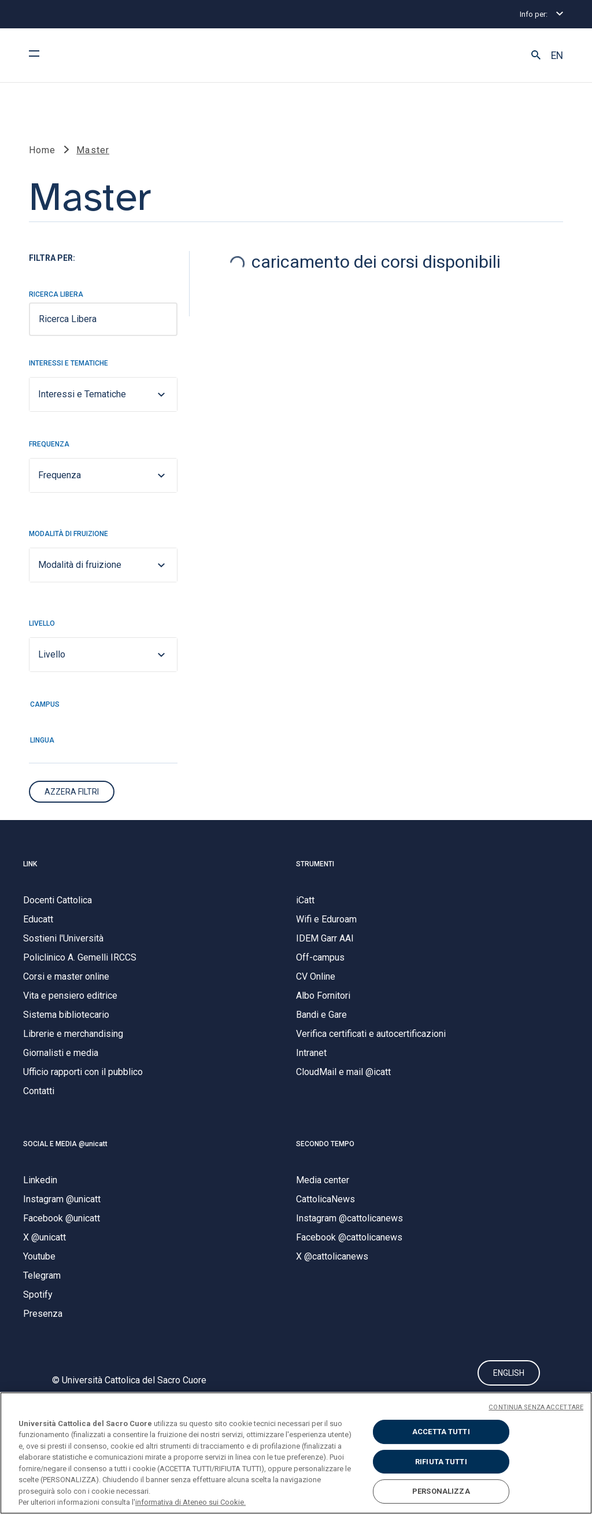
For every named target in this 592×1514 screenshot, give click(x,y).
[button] (536, 55)
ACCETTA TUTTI (441, 1431)
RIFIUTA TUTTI (441, 1461)
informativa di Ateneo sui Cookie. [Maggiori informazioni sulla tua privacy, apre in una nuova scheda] (190, 1502)
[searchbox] (103, 320)
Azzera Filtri (72, 792)
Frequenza (49, 445)
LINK (30, 865)
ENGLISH (508, 1373)
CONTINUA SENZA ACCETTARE (536, 1407)
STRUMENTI (315, 865)
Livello (42, 624)
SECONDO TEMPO (325, 1144)
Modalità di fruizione (68, 534)
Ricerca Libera (56, 295)
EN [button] (557, 55)
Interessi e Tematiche (68, 364)
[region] (296, 1453)
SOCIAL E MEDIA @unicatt (65, 1144)
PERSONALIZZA (441, 1491)
